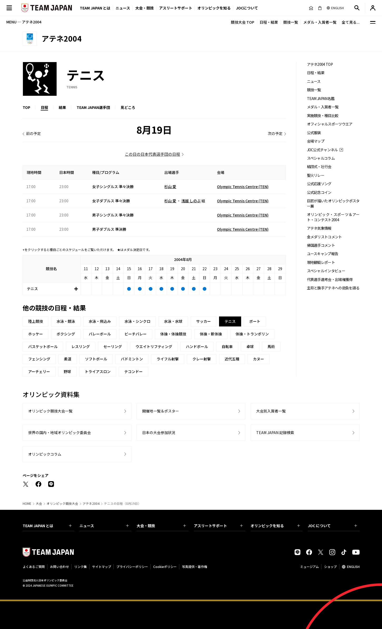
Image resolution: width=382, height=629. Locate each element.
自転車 (227, 346)
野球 (67, 371)
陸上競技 (35, 321)
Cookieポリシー (165, 566)
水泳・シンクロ (137, 321)
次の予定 (275, 133)
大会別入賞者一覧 (271, 411)
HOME (27, 503)
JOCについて (247, 8)
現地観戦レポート (321, 262)
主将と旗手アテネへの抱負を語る (333, 287)
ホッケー (35, 333)
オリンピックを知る (214, 8)
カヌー (258, 358)
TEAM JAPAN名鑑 (321, 98)
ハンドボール (197, 346)
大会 (39, 503)
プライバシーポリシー (132, 566)
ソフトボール (96, 358)
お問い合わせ (59, 566)
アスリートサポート (175, 8)
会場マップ (316, 141)
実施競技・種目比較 (323, 115)
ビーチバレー (136, 333)
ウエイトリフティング (154, 346)
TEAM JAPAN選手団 (93, 107)
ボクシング (66, 333)
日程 (44, 107)
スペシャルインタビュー (326, 270)
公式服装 (314, 132)
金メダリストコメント (324, 236)
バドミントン (132, 358)
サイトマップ (101, 566)
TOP (26, 107)
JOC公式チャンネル (322, 149)
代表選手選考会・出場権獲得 (330, 279)
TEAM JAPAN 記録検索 (275, 432)
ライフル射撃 (168, 358)
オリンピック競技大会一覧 (50, 411)
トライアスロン (98, 371)
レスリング (80, 346)
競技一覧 (290, 22)
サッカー (203, 321)
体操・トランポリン (252, 333)
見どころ (128, 107)
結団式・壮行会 (319, 166)
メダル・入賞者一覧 (319, 22)
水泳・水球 (173, 321)
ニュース (123, 8)
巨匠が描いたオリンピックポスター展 (333, 203)
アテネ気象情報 (319, 228)
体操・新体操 (211, 333)
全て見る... (351, 22)
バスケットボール (43, 346)
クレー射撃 (201, 358)
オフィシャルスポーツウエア (330, 124)
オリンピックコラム (44, 454)
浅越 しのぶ (191, 200)
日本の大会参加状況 (158, 432)
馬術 (271, 346)
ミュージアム (309, 566)
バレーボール (100, 333)
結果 (62, 107)
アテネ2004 (91, 503)
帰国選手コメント (321, 245)
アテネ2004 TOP (320, 64)
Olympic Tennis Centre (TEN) (243, 186)
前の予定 (33, 133)
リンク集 (80, 566)
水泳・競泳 (66, 321)
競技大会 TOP (242, 22)
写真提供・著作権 (194, 566)
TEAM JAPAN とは (47, 525)
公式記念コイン (319, 192)
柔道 (67, 358)
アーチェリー (39, 371)
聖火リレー (316, 175)
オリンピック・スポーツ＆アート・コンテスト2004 (333, 217)
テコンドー (133, 371)
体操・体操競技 (173, 333)
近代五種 (232, 358)
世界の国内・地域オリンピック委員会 (59, 432)
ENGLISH (353, 566)
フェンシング (39, 358)
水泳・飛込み (100, 321)
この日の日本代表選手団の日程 (152, 154)
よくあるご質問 (34, 566)
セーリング (112, 346)
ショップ (330, 566)
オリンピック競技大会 (62, 503)
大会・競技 (161, 525)
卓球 (250, 346)
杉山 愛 (170, 186)
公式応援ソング (319, 183)
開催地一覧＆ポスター (160, 411)
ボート (254, 321)
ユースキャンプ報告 (322, 253)
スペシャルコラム (321, 158)
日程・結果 (269, 22)
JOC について (332, 525)
